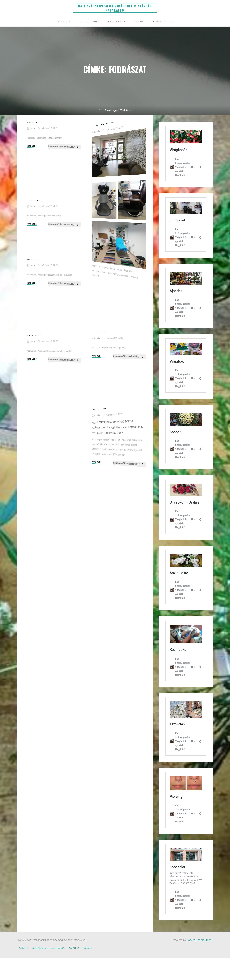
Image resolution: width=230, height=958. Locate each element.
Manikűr (131, 312)
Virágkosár (98, 497)
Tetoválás (96, 314)
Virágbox (122, 495)
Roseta (190, 940)
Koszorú (128, 480)
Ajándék (95, 478)
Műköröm (96, 310)
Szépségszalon (57, 179)
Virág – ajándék (60, 947)
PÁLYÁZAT (78, 947)
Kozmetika (119, 309)
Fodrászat (31, 178)
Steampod (34, 161)
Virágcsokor (135, 496)
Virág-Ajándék (121, 387)
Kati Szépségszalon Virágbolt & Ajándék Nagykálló (115, 8)
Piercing (106, 312)
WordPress (204, 940)
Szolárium (134, 317)
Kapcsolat (107, 307)
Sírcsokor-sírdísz (99, 488)
